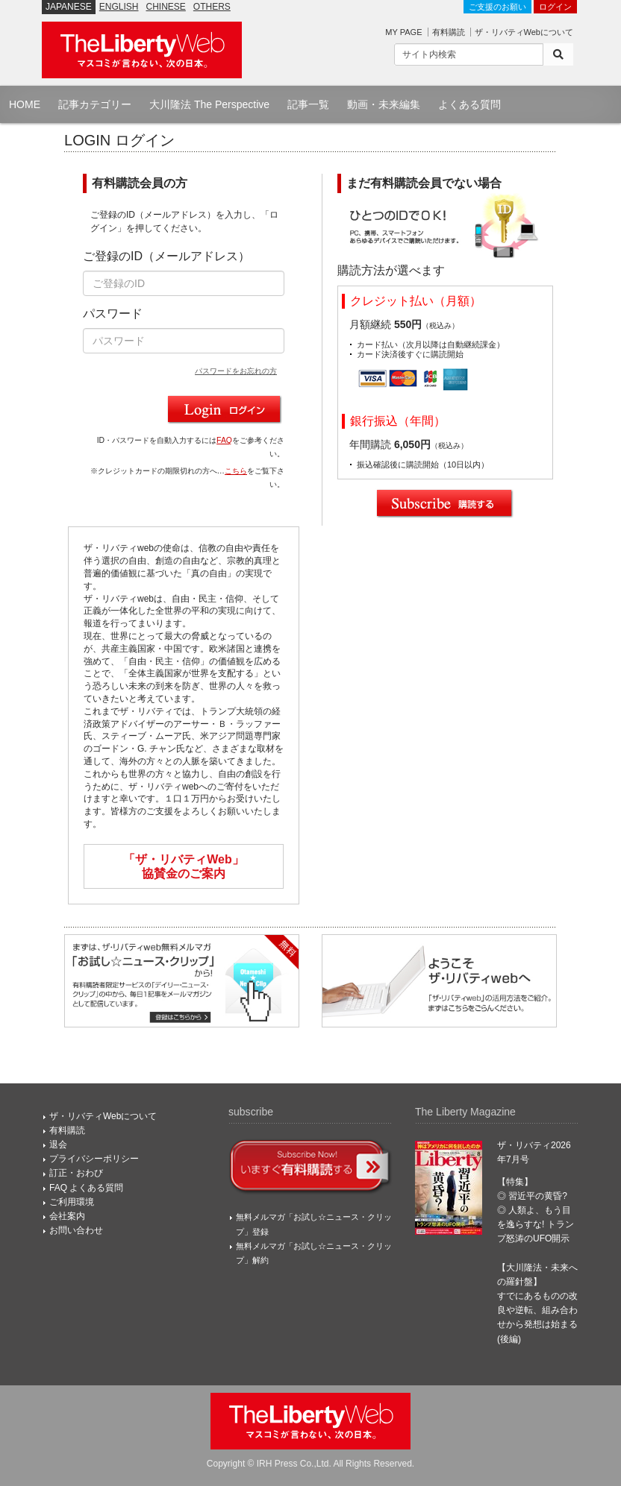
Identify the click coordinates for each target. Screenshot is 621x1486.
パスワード (113, 313)
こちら (236, 471)
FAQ (224, 440)
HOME (24, 104)
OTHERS (212, 6)
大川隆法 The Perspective (209, 104)
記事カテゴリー (94, 104)
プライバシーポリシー (94, 1158)
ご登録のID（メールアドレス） (166, 256)
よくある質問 (469, 104)
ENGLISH (119, 6)
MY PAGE (403, 32)
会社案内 (67, 1216)
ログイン (555, 6)
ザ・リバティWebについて (524, 32)
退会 (58, 1144)
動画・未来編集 (383, 104)
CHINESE (166, 6)
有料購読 (448, 32)
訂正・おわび (76, 1173)
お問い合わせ (76, 1230)
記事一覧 (308, 104)
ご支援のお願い (497, 6)
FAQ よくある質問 (86, 1188)
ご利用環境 (71, 1202)
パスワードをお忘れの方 (236, 371)
